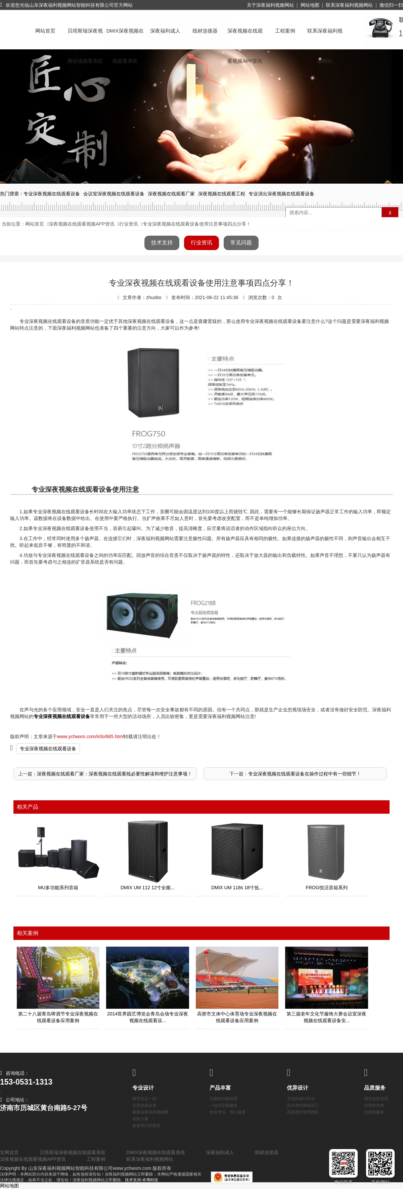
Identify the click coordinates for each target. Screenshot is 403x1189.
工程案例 (285, 31)
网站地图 (310, 5)
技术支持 (162, 242)
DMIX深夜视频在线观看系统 (125, 37)
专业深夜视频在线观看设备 (48, 748)
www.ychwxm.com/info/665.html (90, 736)
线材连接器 (205, 31)
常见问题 (241, 242)
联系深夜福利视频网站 (349, 5)
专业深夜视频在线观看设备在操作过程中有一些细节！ (304, 773)
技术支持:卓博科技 (141, 1180)
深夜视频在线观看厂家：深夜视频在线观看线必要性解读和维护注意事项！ (114, 773)
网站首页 (45, 31)
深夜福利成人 (165, 31)
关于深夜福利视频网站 (270, 5)
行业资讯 (128, 224)
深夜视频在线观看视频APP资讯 (245, 37)
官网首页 (9, 1152)
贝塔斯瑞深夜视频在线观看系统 (85, 37)
